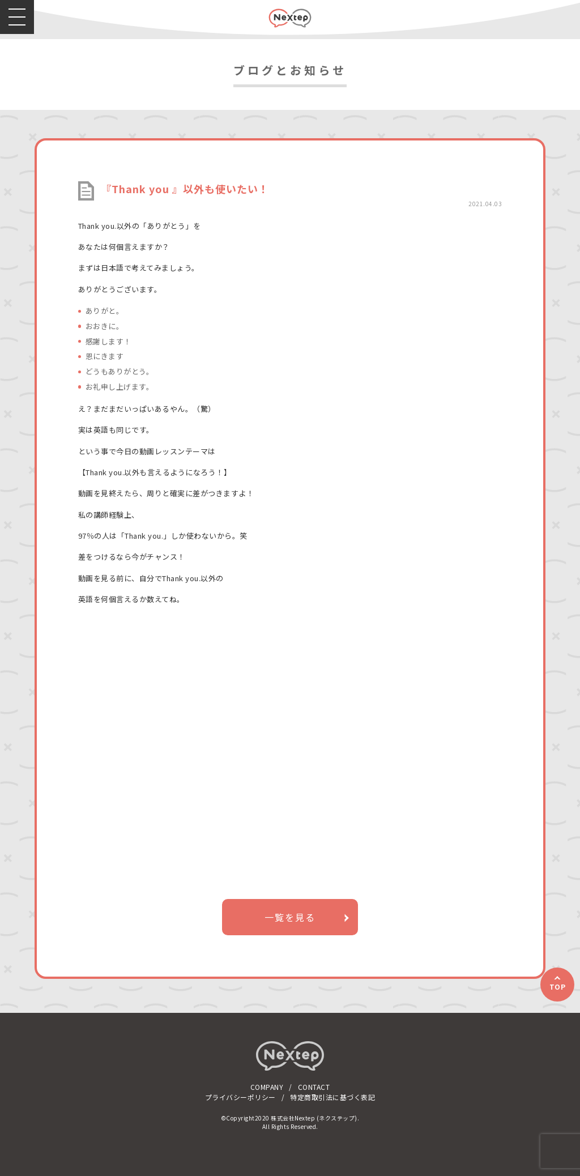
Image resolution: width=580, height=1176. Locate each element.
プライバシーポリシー (240, 1097)
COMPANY (267, 1087)
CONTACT (314, 1087)
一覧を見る (290, 917)
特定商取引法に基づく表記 (332, 1097)
